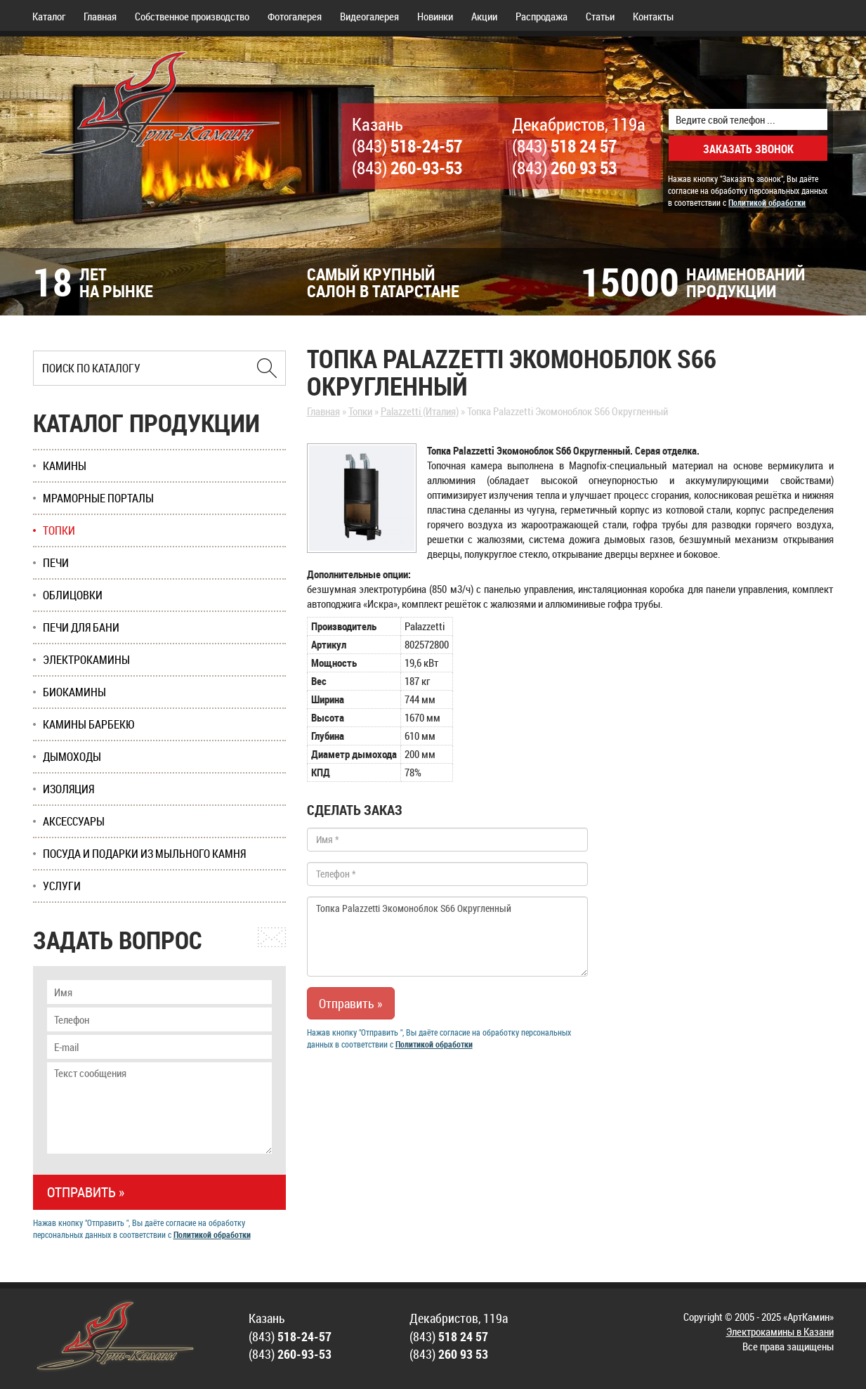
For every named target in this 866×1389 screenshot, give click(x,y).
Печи (56, 562)
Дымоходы (72, 756)
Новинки (435, 16)
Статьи (600, 16)
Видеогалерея (369, 16)
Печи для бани (81, 627)
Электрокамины (86, 659)
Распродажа (542, 16)
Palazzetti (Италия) (420, 411)
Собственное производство (192, 16)
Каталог (48, 16)
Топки (360, 411)
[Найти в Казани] (267, 368)
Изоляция (68, 789)
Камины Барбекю (89, 724)
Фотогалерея (295, 16)
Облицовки (73, 595)
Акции (484, 16)
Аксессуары (74, 821)
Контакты (653, 16)
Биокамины (74, 692)
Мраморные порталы (98, 498)
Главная (100, 16)
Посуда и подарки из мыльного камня (144, 853)
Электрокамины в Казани (780, 1331)
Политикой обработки (767, 202)
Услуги (62, 886)
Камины (64, 466)
